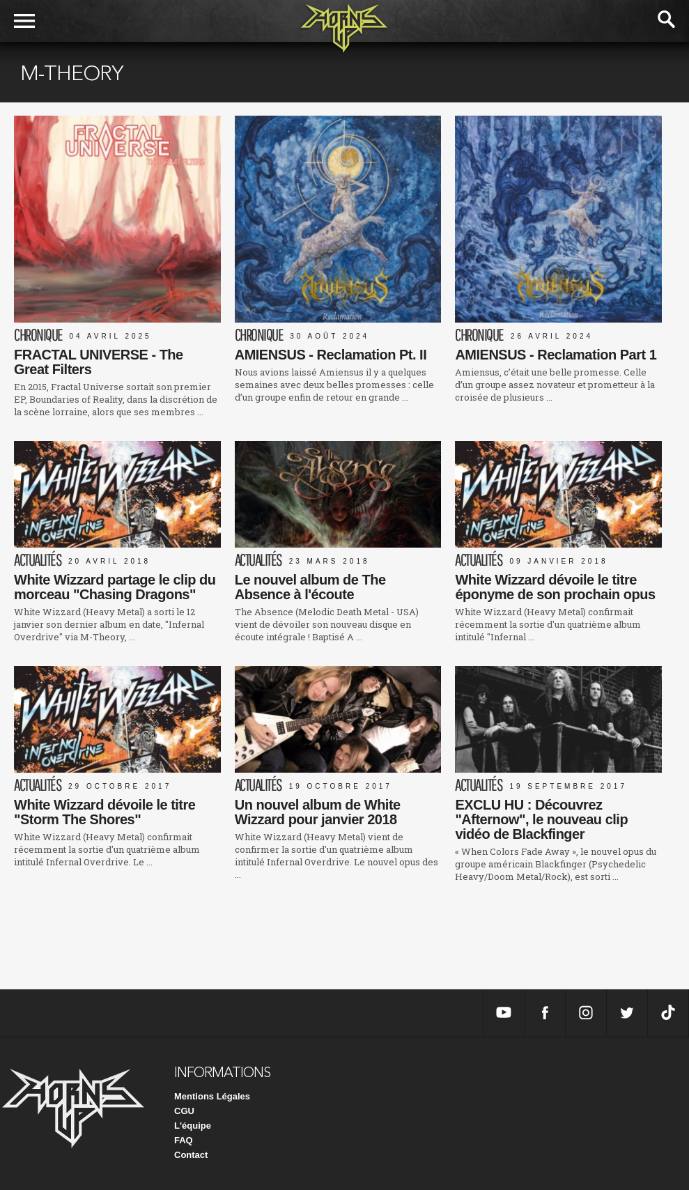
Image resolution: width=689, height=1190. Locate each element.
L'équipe (192, 1125)
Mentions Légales (212, 1096)
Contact (191, 1155)
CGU (184, 1111)
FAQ (183, 1140)
